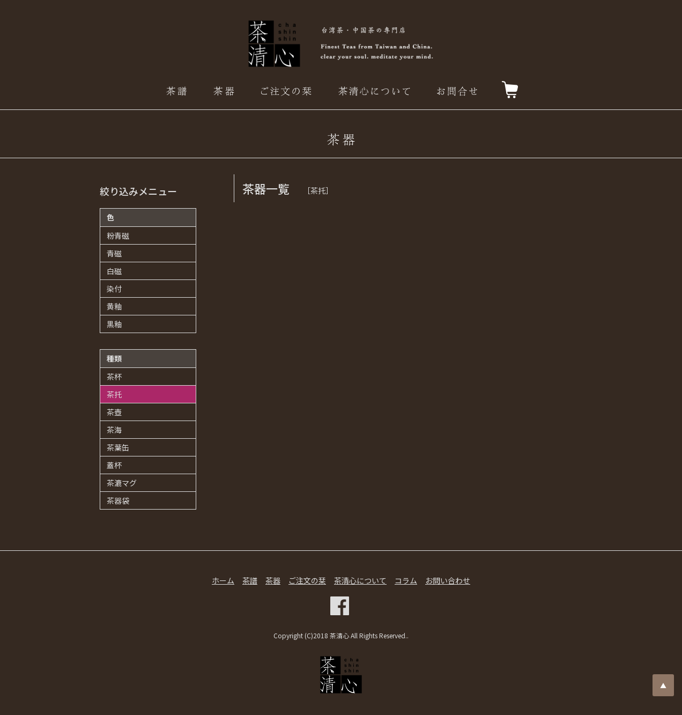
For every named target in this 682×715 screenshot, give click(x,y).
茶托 (114, 394)
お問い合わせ (447, 580)
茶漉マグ (122, 482)
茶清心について (360, 580)
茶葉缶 (118, 447)
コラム (406, 580)
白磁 (114, 271)
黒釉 (114, 324)
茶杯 (114, 376)
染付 (114, 288)
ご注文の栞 (307, 580)
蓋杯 (114, 465)
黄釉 (114, 306)
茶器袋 (118, 500)
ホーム (223, 580)
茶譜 (249, 580)
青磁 (114, 253)
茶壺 (114, 412)
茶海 (114, 429)
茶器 (272, 580)
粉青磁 (118, 235)
